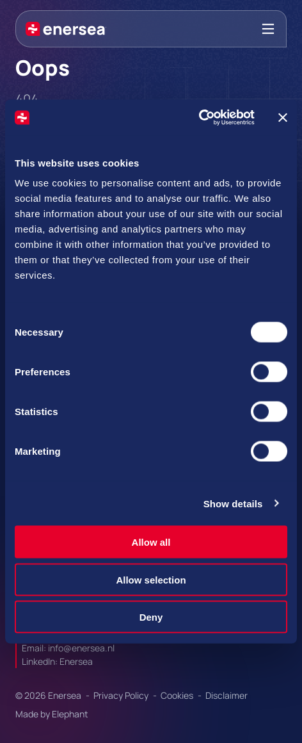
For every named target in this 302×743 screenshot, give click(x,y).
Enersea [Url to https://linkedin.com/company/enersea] (76, 661)
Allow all (151, 542)
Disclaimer (226, 695)
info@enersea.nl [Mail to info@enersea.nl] (81, 648)
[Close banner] (282, 117)
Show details (233, 503)
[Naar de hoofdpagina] (66, 29)
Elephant (70, 714)
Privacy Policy (121, 695)
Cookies (178, 695)
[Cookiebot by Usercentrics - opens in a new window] (199, 118)
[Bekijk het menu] (268, 29)
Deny (151, 617)
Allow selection (151, 579)
